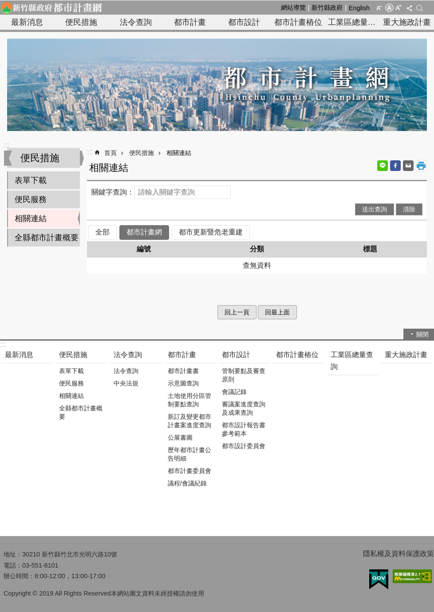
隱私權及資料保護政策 (398, 553)
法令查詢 (136, 22)
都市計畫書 (183, 370)
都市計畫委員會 (189, 470)
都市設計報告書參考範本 (243, 429)
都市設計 (244, 22)
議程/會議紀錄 (187, 483)
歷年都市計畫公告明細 (189, 454)
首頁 (110, 152)
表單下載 (31, 180)
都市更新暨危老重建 (211, 232)
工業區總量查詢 (354, 22)
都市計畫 (190, 22)
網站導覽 (293, 7)
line (382, 165)
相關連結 (31, 218)
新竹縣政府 (327, 7)
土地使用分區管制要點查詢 (189, 400)
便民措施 (81, 22)
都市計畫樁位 (298, 22)
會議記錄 (234, 391)
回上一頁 (237, 312)
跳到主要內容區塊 (4, 4)
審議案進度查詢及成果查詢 (243, 408)
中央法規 (126, 383)
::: (6, 145)
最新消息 (27, 22)
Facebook (395, 165)
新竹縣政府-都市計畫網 (51, 7)
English (359, 8)
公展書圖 (180, 437)
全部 (102, 232)
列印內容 (421, 165)
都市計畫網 (144, 232)
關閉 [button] (422, 334)
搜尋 (419, 8)
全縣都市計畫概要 (47, 237)
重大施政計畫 (407, 22)
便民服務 (31, 199)
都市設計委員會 (243, 445)
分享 (409, 8)
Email (408, 165)
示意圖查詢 (183, 383)
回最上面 (277, 312)
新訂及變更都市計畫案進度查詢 (189, 421)
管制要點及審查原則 (243, 375)
